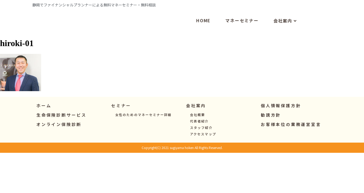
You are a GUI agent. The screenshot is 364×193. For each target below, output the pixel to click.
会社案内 (285, 32)
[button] (121, 117)
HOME (203, 31)
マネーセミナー (242, 31)
